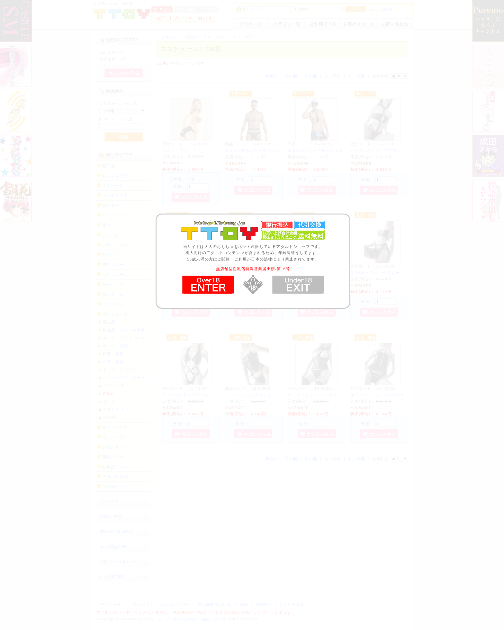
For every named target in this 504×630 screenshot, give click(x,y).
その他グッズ (115, 486)
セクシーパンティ (179, 150)
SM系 (108, 393)
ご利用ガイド (141, 604)
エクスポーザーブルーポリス (315, 150)
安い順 (291, 76)
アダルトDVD (116, 476)
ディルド (111, 235)
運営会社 (264, 604)
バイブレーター (117, 215)
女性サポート (115, 274)
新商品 (109, 166)
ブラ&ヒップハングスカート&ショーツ (387, 272)
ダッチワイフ (115, 195)
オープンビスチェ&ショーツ (314, 395)
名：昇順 (332, 76)
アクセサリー (115, 409)
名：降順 (356, 76)
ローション (113, 284)
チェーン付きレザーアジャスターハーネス (265, 150)
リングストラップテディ (185, 395)
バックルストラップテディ (375, 150)
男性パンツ (113, 457)
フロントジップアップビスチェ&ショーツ (264, 395)
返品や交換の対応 (114, 546)
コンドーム (113, 294)
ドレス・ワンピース (122, 370)
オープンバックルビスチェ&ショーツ (385, 395)
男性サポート (115, 264)
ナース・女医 (115, 346)
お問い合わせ (292, 604)
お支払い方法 (110, 516)
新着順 (271, 76)
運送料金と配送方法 (115, 531)
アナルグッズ (115, 245)
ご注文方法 (108, 501)
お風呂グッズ (115, 467)
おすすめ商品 (115, 176)
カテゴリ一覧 (109, 604)
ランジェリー (115, 437)
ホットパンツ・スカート (126, 377)
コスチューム (115, 314)
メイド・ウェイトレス (124, 338)
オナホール (113, 185)
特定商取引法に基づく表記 (223, 604)
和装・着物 (113, 362)
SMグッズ (112, 254)
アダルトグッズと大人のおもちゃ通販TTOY (181, 619)
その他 (109, 417)
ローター (111, 205)
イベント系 (113, 385)
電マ (107, 225)
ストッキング (115, 427)
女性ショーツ (115, 447)
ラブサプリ (113, 304)
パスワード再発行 (380, 10)
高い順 (310, 76)
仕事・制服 (113, 354)
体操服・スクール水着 (124, 330)
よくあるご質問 (112, 576)
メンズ (109, 401)
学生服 (109, 322)
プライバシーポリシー (117, 562)
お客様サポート (176, 604)
